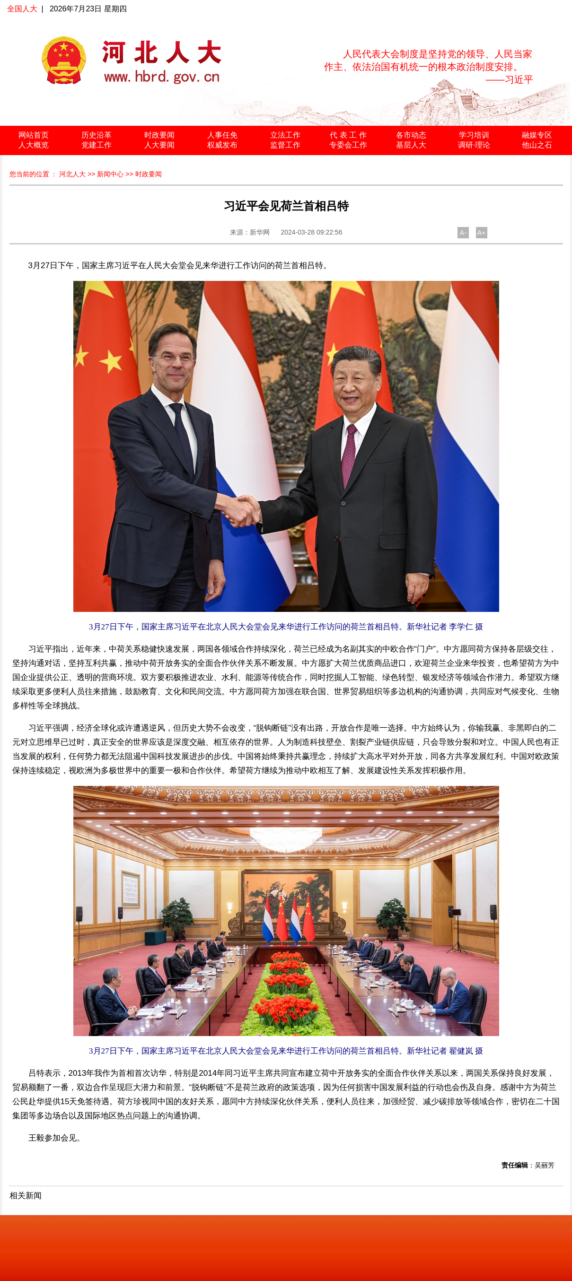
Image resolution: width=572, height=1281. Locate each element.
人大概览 (33, 145)
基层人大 (411, 145)
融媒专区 (537, 135)
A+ (481, 232)
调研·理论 (474, 145)
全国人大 (22, 9)
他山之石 (537, 145)
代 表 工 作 (348, 135)
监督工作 (285, 145)
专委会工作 (348, 145)
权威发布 (222, 145)
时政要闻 (159, 135)
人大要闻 (159, 145)
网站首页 (33, 135)
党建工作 (96, 145)
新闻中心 (110, 174)
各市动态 (411, 135)
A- (463, 232)
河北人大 (72, 174)
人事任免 (222, 135)
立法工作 (285, 135)
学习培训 (474, 135)
